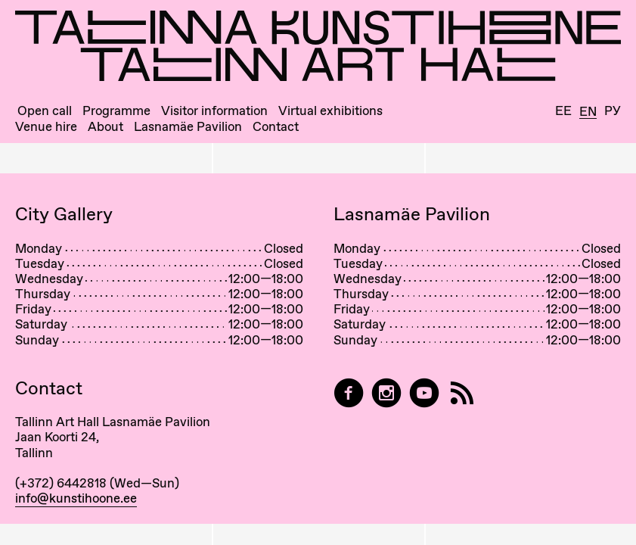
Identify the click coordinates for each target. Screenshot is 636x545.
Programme (116, 110)
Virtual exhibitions (330, 110)
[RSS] (462, 393)
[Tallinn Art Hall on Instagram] (386, 393)
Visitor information (214, 110)
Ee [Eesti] (563, 110)
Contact (276, 126)
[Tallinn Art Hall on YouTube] (424, 393)
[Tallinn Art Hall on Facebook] (349, 393)
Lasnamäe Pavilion (188, 126)
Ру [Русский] (612, 110)
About (105, 126)
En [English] (588, 112)
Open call (44, 110)
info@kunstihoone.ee (76, 498)
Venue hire (46, 126)
